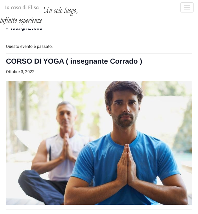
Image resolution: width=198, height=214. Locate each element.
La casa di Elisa (15, 8)
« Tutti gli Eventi (24, 62)
